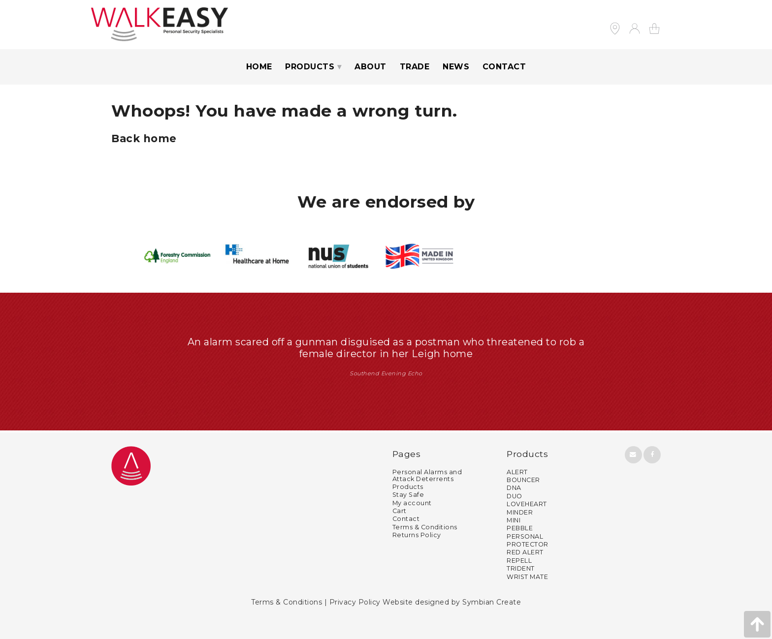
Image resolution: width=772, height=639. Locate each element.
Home (259, 66)
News (456, 66)
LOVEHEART (527, 504)
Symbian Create (491, 602)
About (370, 66)
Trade (415, 66)
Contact (504, 66)
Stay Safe (408, 494)
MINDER (520, 512)
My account (412, 503)
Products (309, 66)
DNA (514, 487)
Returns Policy (416, 535)
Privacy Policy (355, 602)
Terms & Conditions (424, 527)
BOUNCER (523, 480)
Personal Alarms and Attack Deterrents (427, 475)
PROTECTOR (527, 544)
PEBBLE (520, 528)
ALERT (517, 472)
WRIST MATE (527, 576)
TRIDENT (521, 568)
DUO (514, 496)
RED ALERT (525, 552)
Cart (399, 511)
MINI (513, 520)
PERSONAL (525, 536)
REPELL (519, 560)
